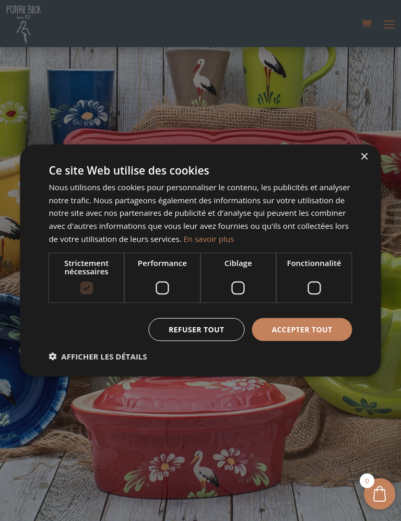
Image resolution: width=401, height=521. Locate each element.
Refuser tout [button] (197, 329)
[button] (98, 356)
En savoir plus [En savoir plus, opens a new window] (209, 238)
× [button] (364, 156)
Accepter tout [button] (302, 329)
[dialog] (200, 260)
